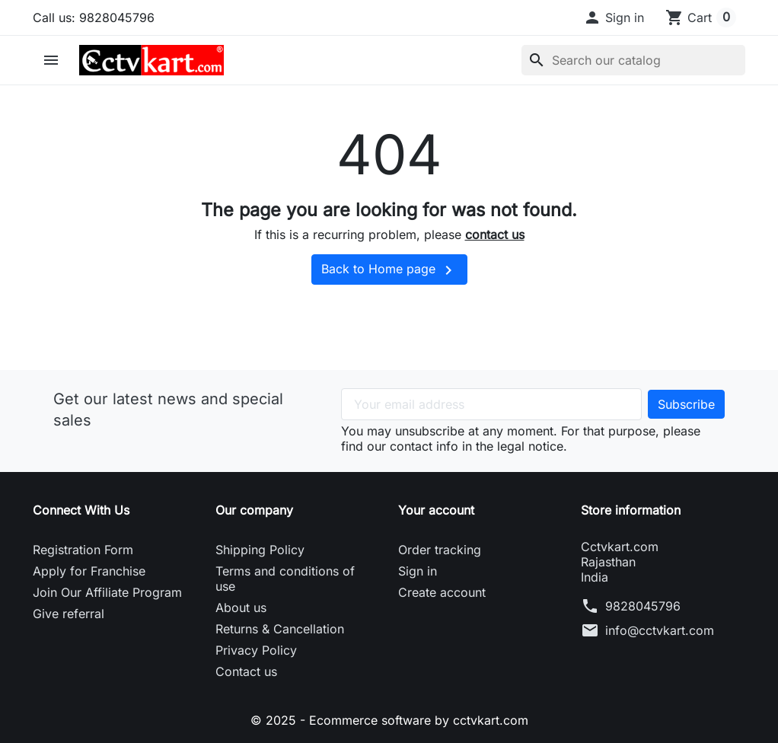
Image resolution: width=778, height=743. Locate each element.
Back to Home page (389, 270)
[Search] (633, 60)
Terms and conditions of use (285, 578)
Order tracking (439, 549)
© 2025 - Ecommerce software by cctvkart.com (389, 720)
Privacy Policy (256, 650)
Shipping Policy (260, 549)
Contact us (246, 671)
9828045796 (643, 606)
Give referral (68, 613)
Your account (436, 510)
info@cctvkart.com (659, 630)
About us (240, 607)
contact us (495, 234)
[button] (613, 17)
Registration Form (83, 549)
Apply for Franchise (89, 571)
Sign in (417, 571)
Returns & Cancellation (279, 628)
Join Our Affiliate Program (107, 592)
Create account (442, 592)
